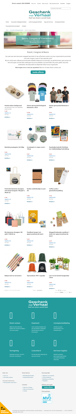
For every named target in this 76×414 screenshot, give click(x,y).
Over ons (33, 3)
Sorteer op (57, 292)
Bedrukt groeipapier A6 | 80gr (14, 147)
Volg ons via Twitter (27, 387)
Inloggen (68, 3)
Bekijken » (7, 117)
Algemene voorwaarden (48, 375)
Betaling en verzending (48, 379)
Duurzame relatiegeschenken (16, 30)
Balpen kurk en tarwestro (13, 275)
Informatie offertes (8, 377)
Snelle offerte (48, 387)
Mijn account (45, 3)
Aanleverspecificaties (28, 377)
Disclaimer (45, 380)
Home (7, 30)
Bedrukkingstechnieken (28, 375)
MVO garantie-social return (10, 382)
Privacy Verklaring (47, 377)
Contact (39, 3)
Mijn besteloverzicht (54, 3)
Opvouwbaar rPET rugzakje (36, 275)
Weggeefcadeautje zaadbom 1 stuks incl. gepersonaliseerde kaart (59, 234)
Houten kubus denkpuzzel (13, 105)
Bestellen (62, 3)
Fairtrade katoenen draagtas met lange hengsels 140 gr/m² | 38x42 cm (15, 190)
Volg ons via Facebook (28, 389)
